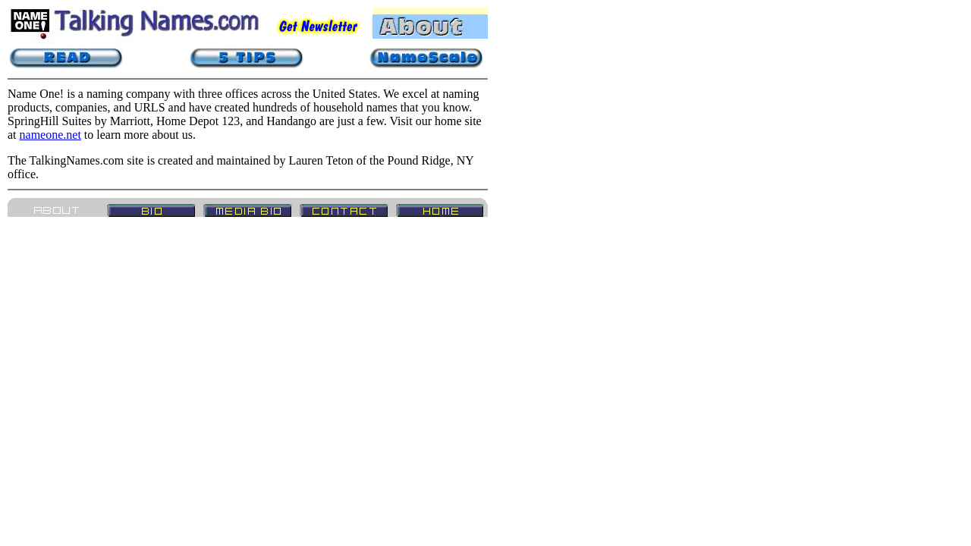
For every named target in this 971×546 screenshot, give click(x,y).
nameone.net (50, 134)
